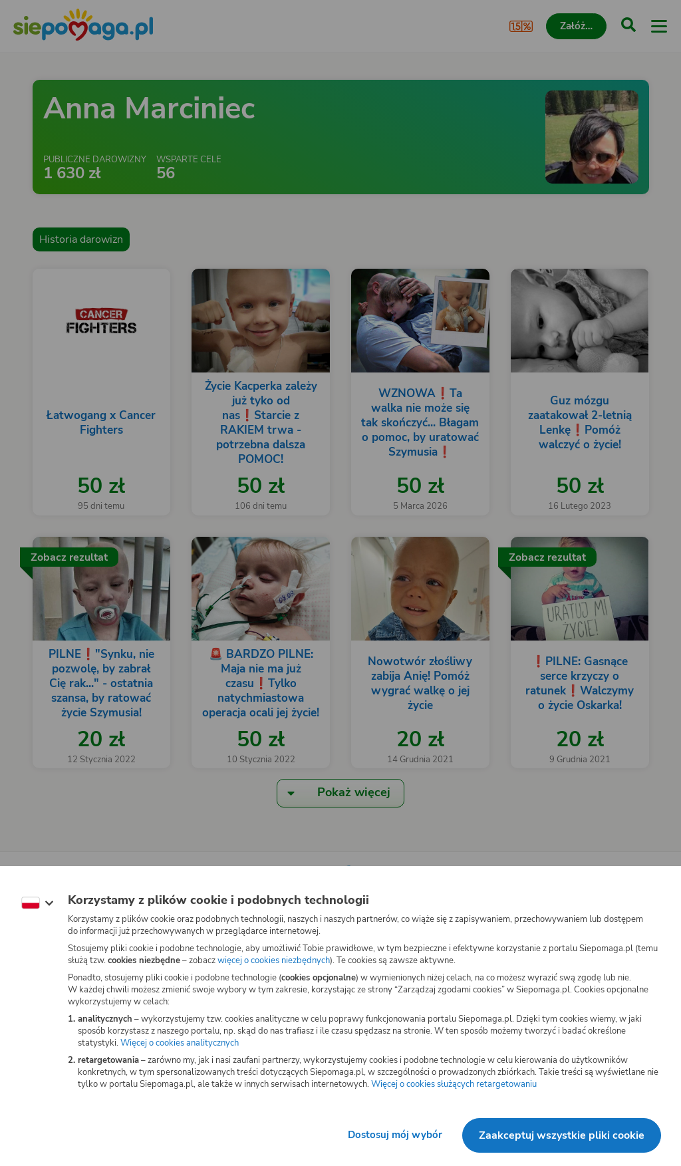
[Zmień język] (37, 903)
